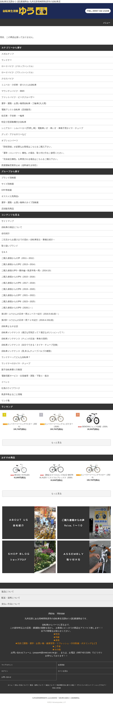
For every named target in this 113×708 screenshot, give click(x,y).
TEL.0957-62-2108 (98, 11)
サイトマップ (7, 221)
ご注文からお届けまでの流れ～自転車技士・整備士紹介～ (28, 239)
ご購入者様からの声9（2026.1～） (17, 307)
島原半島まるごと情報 (11, 394)
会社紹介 (5, 233)
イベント (5, 382)
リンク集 (5, 400)
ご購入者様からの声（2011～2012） (18, 258)
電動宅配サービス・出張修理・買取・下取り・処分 (25, 376)
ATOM (58, 688)
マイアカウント (7, 665)
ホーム (10, 685)
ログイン (4, 671)
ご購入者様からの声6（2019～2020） (18, 289)
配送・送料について (36, 685)
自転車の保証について (11, 227)
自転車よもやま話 (9, 326)
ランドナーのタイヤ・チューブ (15, 363)
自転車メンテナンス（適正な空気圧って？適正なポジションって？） (33, 332)
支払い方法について (21, 685)
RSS (53, 688)
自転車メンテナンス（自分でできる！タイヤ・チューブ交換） (30, 345)
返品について (50, 685)
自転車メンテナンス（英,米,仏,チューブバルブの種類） (27, 351)
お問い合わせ (6, 677)
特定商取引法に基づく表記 (65, 685)
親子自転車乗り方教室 (11, 369)
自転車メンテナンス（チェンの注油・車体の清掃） (25, 338)
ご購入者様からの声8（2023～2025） (18, 301)
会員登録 (61, 665)
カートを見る (63, 671)
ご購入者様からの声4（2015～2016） (18, 277)
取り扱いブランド (9, 246)
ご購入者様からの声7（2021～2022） (18, 295)
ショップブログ (99, 685)
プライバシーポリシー (84, 685)
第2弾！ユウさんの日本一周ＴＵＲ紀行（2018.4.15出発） (28, 320)
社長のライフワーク (10, 388)
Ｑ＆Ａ (4, 252)
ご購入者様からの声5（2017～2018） (18, 283)
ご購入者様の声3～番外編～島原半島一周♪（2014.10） (26, 270)
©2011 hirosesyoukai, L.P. (56, 702)
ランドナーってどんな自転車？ (15, 357)
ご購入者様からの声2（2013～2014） (18, 264)
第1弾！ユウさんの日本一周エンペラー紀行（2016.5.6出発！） (30, 314)
